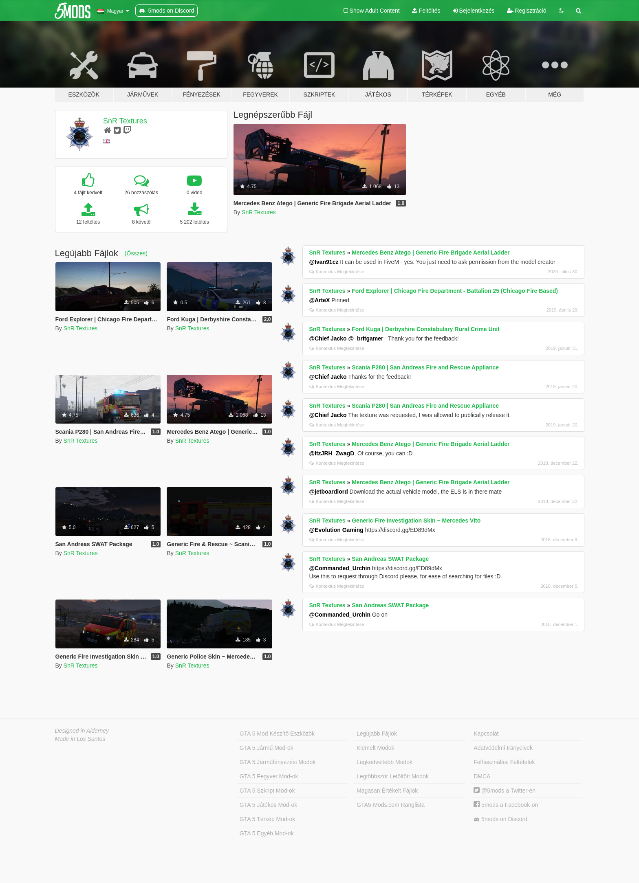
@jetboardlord (328, 491)
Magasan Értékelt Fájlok (387, 790)
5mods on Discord (500, 819)
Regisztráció (526, 10)
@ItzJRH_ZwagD (331, 453)
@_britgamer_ (367, 338)
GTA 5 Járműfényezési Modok (277, 762)
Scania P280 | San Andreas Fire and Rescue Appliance (425, 367)
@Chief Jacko (327, 338)
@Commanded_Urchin (339, 568)
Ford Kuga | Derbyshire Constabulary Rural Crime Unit (426, 329)
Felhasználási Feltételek (504, 762)
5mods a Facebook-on (506, 804)
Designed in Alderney (82, 730)
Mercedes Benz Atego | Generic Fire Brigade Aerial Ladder (430, 252)
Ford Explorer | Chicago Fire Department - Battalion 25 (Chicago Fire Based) (455, 291)
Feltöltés (426, 10)
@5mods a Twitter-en (504, 790)
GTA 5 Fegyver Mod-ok (269, 776)
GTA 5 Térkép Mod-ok (267, 819)
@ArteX (319, 300)
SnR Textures (125, 121)
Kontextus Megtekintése (336, 271)
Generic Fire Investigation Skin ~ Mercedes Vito (416, 520)
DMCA (482, 776)
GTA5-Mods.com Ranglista (391, 805)
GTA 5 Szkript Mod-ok (267, 790)
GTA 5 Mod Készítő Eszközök (277, 733)
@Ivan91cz (323, 262)
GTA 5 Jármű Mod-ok (266, 748)
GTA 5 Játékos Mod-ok (268, 805)
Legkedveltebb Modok (384, 762)
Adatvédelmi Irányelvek (503, 748)
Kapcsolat (486, 733)
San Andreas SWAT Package (390, 559)
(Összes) (136, 253)
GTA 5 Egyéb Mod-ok (267, 833)
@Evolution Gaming (336, 530)
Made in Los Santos (80, 739)
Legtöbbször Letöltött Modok (393, 776)
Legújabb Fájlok (377, 733)
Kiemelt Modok (375, 748)
